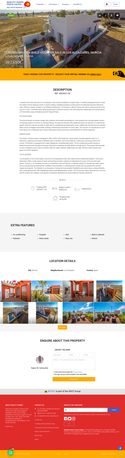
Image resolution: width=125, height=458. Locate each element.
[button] (107, 4)
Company (65, 4)
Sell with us (78, 4)
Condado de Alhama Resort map (45, 423)
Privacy (59, 454)
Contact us (38, 419)
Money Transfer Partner (42, 431)
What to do (38, 435)
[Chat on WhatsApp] (10, 452)
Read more (9, 426)
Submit (114, 409)
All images (62, 327)
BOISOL (51, 391)
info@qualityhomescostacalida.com (48, 415)
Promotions (53, 4)
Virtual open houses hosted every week (47, 427)
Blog (36, 439)
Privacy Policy (78, 372)
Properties (40, 4)
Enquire (115, 4)
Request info (74, 379)
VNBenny (112, 453)
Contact (66, 454)
